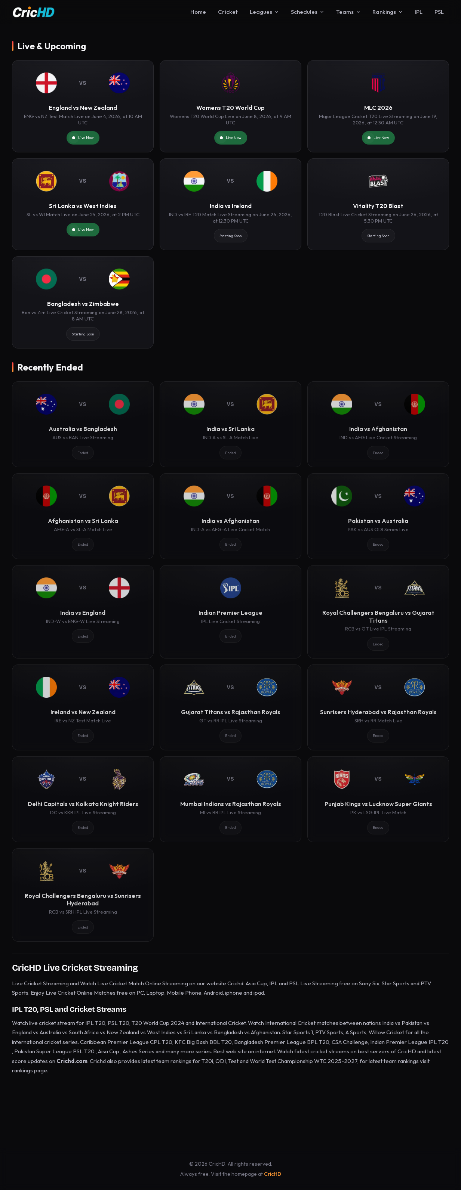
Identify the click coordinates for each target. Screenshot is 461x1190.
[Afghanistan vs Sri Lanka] (83, 516)
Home (198, 11)
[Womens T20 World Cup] (230, 106)
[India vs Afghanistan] (378, 424)
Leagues (264, 11)
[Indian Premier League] (230, 611)
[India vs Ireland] (230, 204)
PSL (439, 11)
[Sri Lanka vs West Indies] (83, 204)
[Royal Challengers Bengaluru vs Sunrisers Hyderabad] (83, 895)
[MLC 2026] (378, 106)
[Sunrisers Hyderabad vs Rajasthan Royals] (378, 707)
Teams (348, 11)
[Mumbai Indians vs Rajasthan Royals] (230, 799)
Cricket (228, 11)
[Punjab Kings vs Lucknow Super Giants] (378, 799)
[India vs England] (83, 611)
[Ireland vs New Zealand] (83, 707)
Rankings (387, 11)
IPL (418, 11)
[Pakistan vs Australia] (378, 516)
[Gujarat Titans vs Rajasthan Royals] (230, 707)
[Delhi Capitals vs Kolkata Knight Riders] (83, 799)
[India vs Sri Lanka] (230, 424)
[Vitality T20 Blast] (378, 204)
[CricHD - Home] (33, 12)
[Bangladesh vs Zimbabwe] (83, 302)
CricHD (272, 1174)
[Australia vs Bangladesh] (83, 424)
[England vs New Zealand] (83, 106)
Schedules (307, 11)
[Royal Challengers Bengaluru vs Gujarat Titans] (378, 611)
